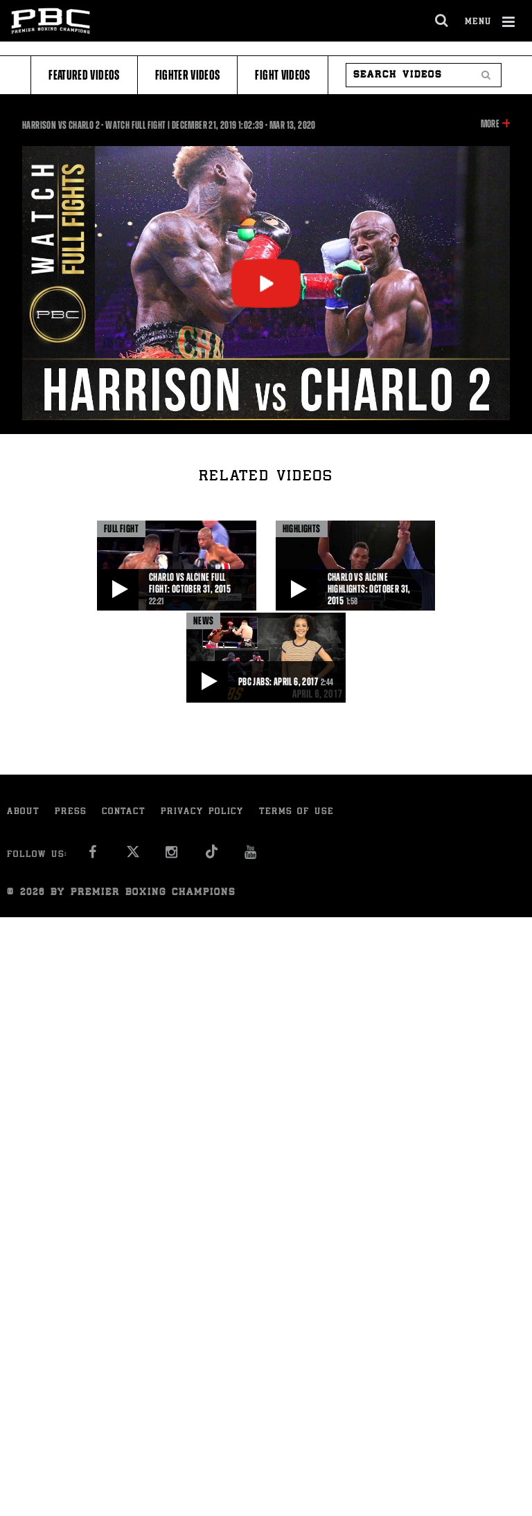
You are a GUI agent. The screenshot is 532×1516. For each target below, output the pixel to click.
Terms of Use (296, 812)
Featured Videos (83, 75)
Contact (123, 812)
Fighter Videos (187, 75)
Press (71, 812)
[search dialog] (442, 20)
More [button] (490, 124)
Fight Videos (282, 75)
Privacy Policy (202, 812)
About (23, 812)
